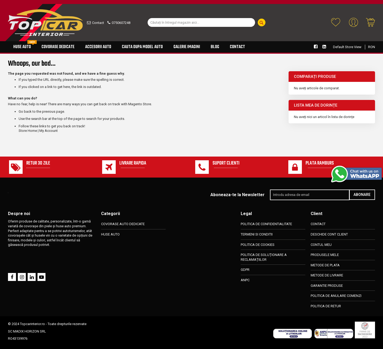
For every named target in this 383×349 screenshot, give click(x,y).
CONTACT (318, 224)
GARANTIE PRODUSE (327, 286)
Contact (98, 23)
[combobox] (201, 22)
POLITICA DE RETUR (326, 306)
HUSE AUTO (110, 234)
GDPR (245, 270)
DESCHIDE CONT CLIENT (329, 234)
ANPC (245, 280)
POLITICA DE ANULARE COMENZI (336, 296)
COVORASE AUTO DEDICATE (123, 224)
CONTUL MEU (321, 245)
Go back (25, 111)
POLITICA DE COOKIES (257, 245)
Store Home (28, 131)
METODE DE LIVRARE (327, 275)
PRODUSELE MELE (325, 255)
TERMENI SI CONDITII (257, 234)
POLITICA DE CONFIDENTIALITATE (266, 224)
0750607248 (121, 23)
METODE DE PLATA (325, 265)
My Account (48, 131)
